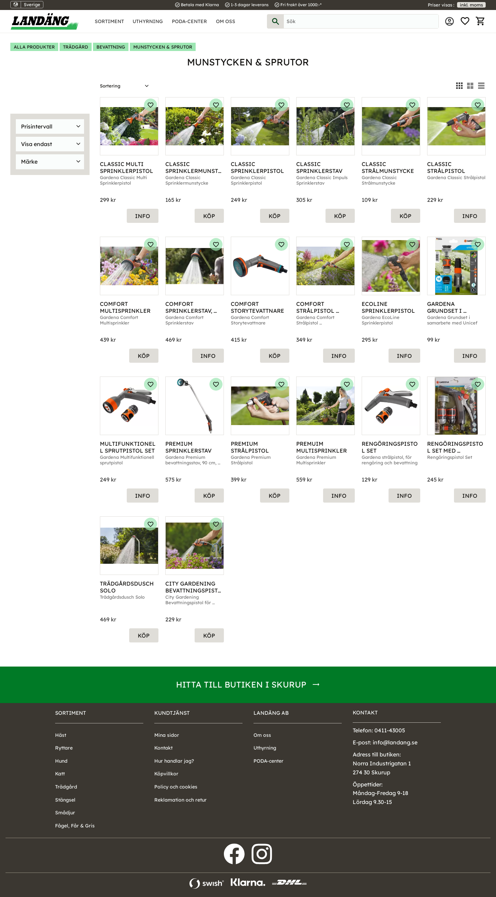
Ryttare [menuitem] (64, 748)
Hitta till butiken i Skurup (241, 684)
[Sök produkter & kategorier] (361, 21)
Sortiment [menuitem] (109, 21)
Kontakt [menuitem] (163, 748)
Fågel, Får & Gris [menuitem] (75, 826)
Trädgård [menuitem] (66, 787)
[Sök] (275, 21)
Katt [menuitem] (60, 774)
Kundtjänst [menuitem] (172, 713)
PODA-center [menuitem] (189, 21)
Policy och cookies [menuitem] (175, 787)
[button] (465, 21)
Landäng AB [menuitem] (271, 713)
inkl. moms (471, 5)
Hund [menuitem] (61, 761)
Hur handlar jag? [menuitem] (174, 761)
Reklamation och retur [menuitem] (180, 800)
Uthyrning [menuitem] (148, 21)
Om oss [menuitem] (225, 21)
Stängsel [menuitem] (65, 800)
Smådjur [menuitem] (65, 813)
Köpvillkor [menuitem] (166, 774)
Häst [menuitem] (60, 735)
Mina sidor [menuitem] (449, 21)
